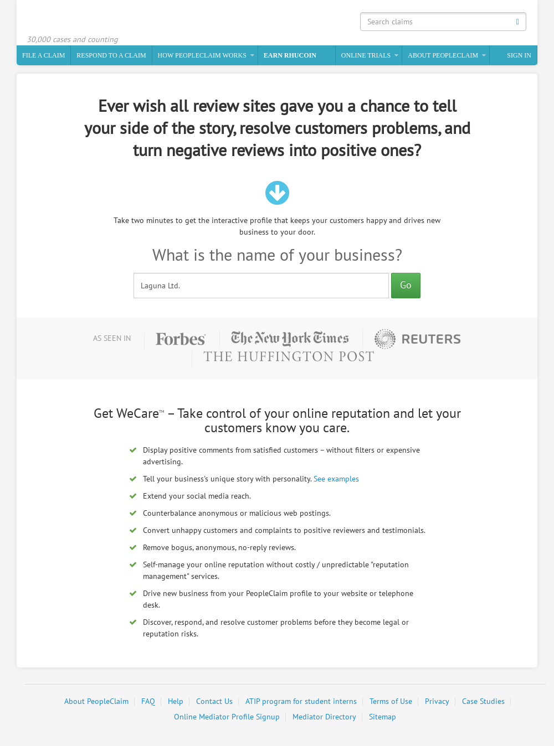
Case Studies (483, 701)
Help (175, 701)
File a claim (43, 55)
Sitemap (382, 717)
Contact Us (214, 701)
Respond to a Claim (111, 55)
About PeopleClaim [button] (443, 55)
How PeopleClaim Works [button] (202, 55)
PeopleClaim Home (80, 19)
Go (406, 285)
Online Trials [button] (366, 55)
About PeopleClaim (96, 701)
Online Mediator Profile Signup (227, 717)
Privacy (437, 701)
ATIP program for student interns (301, 701)
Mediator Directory (324, 717)
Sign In (519, 55)
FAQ (148, 701)
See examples (336, 479)
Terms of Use (391, 701)
